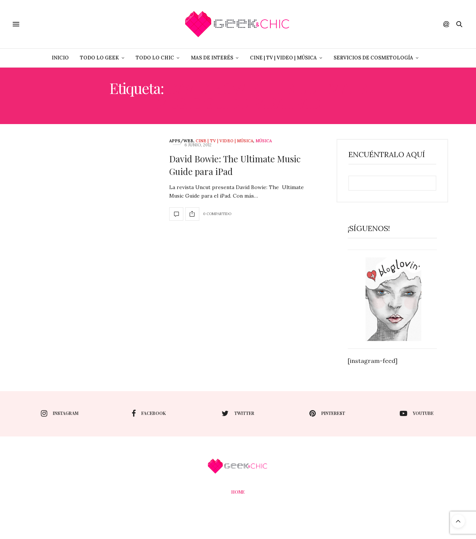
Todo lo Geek (99, 58)
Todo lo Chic (155, 58)
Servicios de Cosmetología (373, 58)
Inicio (60, 58)
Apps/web (181, 141)
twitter (238, 413)
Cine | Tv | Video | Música (283, 58)
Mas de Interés (212, 58)
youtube (417, 413)
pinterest (327, 413)
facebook (149, 413)
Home (238, 492)
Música (263, 141)
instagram (59, 413)
